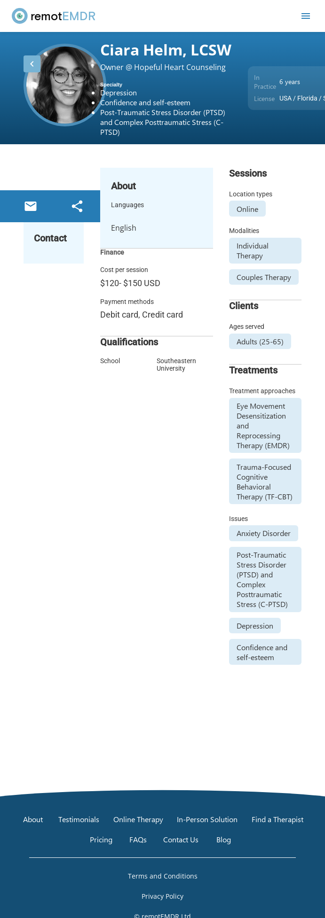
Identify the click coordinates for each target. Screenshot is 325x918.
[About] (33, 818)
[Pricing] (101, 839)
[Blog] (224, 839)
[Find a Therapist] (277, 818)
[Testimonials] (79, 818)
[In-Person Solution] (207, 818)
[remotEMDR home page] (54, 16)
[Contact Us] (180, 839)
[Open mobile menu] (305, 16)
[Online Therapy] (138, 818)
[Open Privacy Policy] (162, 895)
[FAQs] (138, 839)
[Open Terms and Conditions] (162, 875)
